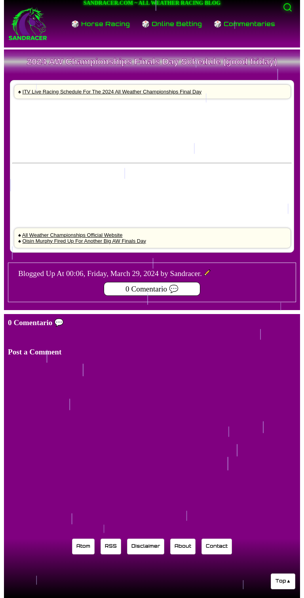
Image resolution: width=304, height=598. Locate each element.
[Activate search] (287, 7)
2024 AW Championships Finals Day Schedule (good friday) (152, 62)
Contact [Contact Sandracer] (217, 546)
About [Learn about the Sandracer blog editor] (183, 546)
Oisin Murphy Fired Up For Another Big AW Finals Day (84, 241)
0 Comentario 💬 (152, 289)
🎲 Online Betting (172, 24)
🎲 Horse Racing (100, 24)
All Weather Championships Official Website (72, 235)
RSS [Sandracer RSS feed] (111, 546)
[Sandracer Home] (28, 24)
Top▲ (283, 581)
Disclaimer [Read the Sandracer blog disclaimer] (145, 546)
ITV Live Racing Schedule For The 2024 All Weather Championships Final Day (112, 92)
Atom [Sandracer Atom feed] (83, 546)
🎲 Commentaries (244, 24)
